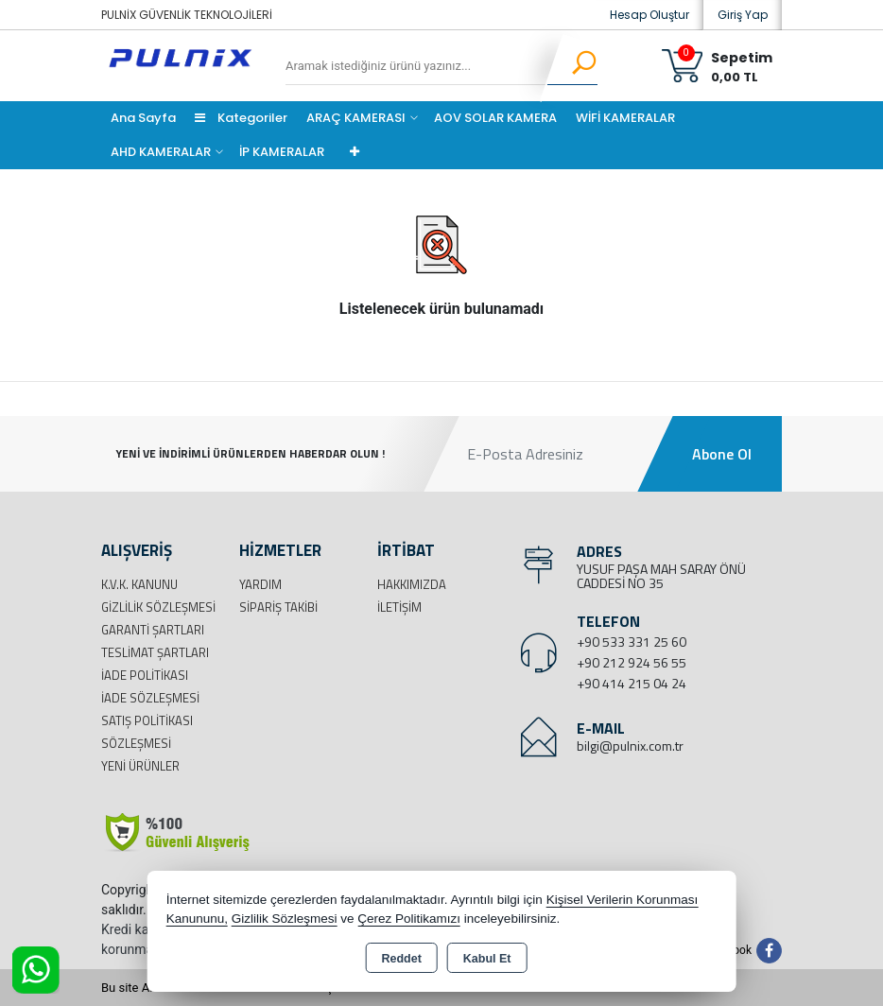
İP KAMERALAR (281, 152)
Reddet (401, 958)
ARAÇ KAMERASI (356, 118)
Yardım (260, 584)
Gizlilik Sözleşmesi (158, 607)
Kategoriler (241, 118)
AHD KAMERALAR (161, 152)
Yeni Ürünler (140, 765)
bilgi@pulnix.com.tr (630, 745)
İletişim (399, 607)
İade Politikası (144, 675)
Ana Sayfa (143, 118)
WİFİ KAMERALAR (625, 118)
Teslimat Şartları (155, 652)
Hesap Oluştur (649, 15)
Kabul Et (487, 958)
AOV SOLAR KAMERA (495, 118)
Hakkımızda (411, 584)
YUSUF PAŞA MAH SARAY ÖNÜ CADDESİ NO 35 (661, 576)
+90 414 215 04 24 (631, 683)
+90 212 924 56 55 (631, 662)
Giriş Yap (743, 15)
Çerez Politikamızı (408, 918)
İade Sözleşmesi (150, 697)
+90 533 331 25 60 (631, 641)
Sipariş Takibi (278, 607)
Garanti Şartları (152, 629)
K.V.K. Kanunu (139, 584)
